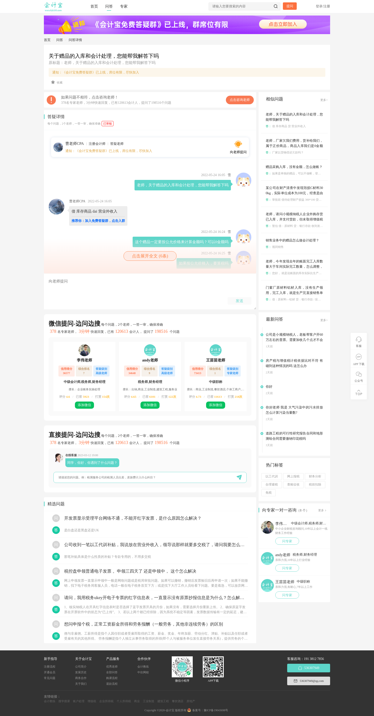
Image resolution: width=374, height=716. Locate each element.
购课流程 (112, 678)
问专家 (287, 541)
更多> (324, 100)
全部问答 (112, 672)
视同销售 (275, 247)
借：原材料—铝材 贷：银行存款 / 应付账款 (296, 299)
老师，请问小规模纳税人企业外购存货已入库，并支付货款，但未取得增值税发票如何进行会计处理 (294, 219)
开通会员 (49, 672)
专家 (124, 6)
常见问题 (49, 678)
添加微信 (84, 405)
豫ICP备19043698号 (216, 710)
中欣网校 (143, 672)
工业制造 (148, 701)
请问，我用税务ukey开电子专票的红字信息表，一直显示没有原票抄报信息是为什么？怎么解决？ (156, 597)
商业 (137, 701)
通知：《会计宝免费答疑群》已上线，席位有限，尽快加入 (95, 72)
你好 (269, 386)
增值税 (92, 701)
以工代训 (271, 476)
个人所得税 (124, 701)
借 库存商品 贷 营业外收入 (286, 126)
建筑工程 (163, 701)
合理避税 (271, 484)
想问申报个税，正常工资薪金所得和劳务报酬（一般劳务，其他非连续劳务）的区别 (143, 624)
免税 (268, 492)
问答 (109, 6)
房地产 (191, 701)
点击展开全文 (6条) (150, 256)
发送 (239, 301)
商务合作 (81, 678)
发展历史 (81, 672)
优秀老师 (112, 666)
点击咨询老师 (240, 100)
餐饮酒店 (177, 701)
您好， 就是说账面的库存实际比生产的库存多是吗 (301, 273)
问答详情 (75, 40)
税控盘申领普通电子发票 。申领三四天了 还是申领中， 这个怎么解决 (130, 571)
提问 (289, 6)
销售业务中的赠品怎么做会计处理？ (292, 240)
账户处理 (78, 701)
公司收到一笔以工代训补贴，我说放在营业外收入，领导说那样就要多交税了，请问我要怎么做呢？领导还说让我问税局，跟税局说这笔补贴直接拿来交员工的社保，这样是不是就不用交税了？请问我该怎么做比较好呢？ (156, 544)
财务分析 (315, 476)
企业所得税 (106, 701)
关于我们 (81, 683)
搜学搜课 (64, 701)
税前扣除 (315, 484)
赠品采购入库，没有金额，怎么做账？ (294, 167)
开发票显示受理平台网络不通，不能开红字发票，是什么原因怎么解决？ (133, 518)
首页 (94, 6)
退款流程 (112, 683)
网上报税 (293, 476)
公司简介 (81, 666)
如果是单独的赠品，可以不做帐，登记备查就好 (299, 173)
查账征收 (293, 484)
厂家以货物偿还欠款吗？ (285, 152)
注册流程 (49, 666)
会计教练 (143, 666)
